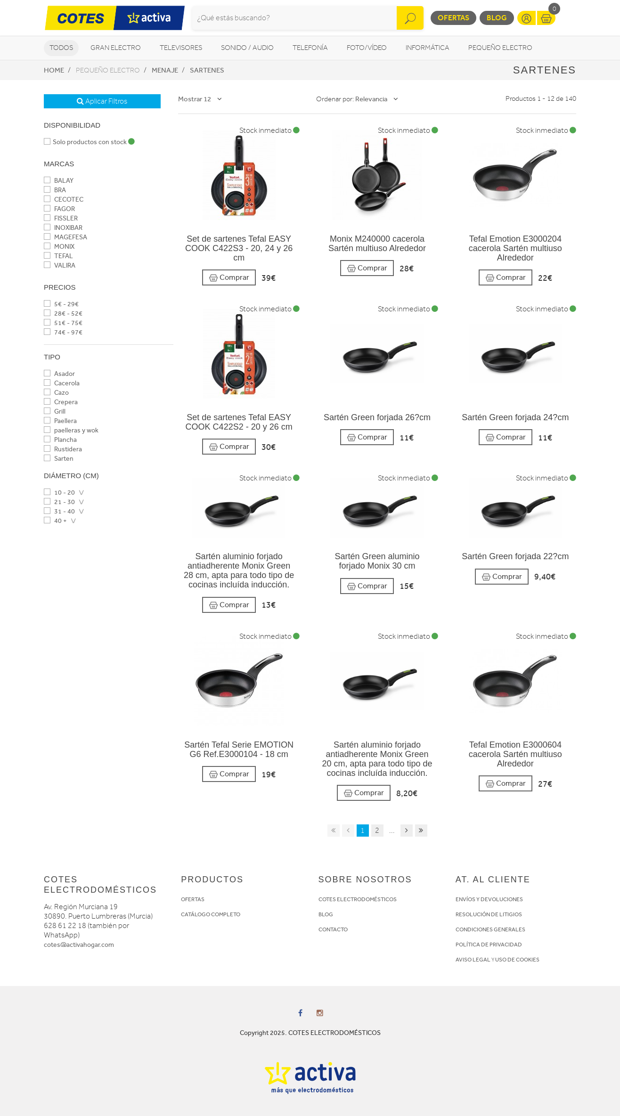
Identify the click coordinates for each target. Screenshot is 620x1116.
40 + (55, 521)
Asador (59, 374)
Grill (54, 411)
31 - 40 (59, 511)
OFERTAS (192, 899)
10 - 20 (59, 493)
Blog (497, 17)
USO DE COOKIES (517, 959)
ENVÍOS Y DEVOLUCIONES (489, 899)
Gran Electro (115, 48)
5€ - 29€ (61, 304)
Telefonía (310, 48)
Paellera (60, 421)
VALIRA (59, 265)
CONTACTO (333, 929)
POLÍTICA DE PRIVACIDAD (489, 944)
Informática (427, 48)
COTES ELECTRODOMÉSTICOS (357, 899)
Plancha (60, 440)
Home (54, 70)
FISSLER (61, 218)
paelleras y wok (71, 430)
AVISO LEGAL (473, 959)
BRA (55, 190)
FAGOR (59, 209)
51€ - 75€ (63, 323)
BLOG (325, 914)
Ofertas (453, 17)
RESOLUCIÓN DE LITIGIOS (489, 914)
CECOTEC (63, 200)
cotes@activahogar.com (79, 945)
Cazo (56, 393)
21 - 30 (59, 502)
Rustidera (63, 449)
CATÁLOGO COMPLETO (210, 914)
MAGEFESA (65, 237)
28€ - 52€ (63, 314)
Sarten (58, 459)
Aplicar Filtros (102, 101)
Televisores (181, 48)
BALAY (58, 181)
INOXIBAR (63, 228)
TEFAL (58, 256)
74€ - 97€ (63, 332)
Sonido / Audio (247, 48)
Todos (61, 48)
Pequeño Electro (500, 48)
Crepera (61, 402)
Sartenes (207, 70)
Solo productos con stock (89, 142)
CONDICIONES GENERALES (490, 929)
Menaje (165, 70)
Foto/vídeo (367, 48)
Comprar (229, 278)
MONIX (59, 247)
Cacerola (62, 383)
